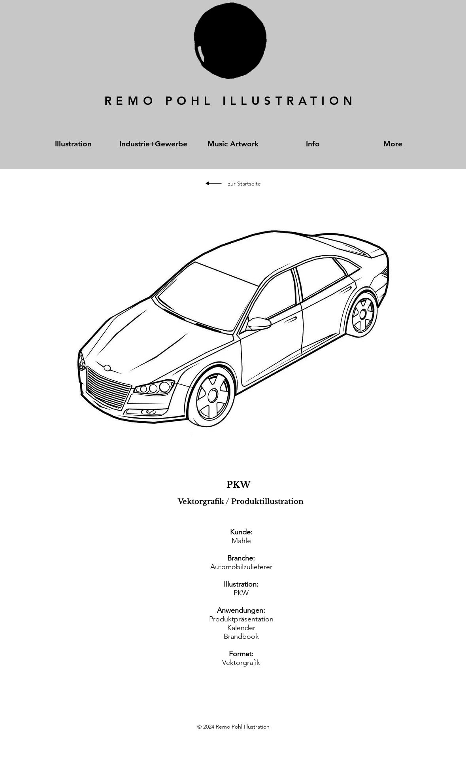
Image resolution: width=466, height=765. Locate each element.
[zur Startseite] (244, 184)
